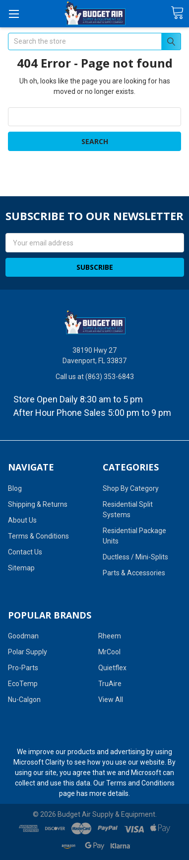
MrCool (109, 652)
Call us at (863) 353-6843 (95, 377)
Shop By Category (131, 488)
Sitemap (21, 568)
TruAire (110, 684)
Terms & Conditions (38, 536)
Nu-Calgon (24, 700)
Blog (15, 488)
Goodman (23, 636)
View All (110, 700)
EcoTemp (23, 684)
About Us (22, 520)
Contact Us (25, 552)
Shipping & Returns (37, 504)
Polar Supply (27, 652)
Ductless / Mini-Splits (135, 557)
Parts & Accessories (134, 573)
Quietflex (112, 668)
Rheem (109, 636)
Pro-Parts (23, 668)
